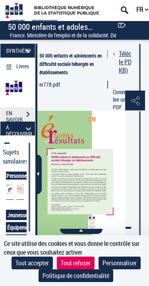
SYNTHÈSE (19, 51)
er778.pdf (49, 84)
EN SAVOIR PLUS (20, 115)
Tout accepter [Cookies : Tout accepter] (32, 263)
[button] (135, 101)
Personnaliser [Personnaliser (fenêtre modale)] (120, 263)
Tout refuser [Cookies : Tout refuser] (76, 263)
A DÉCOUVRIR (19, 128)
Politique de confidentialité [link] (76, 275)
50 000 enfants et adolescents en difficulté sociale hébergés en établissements (70, 63)
